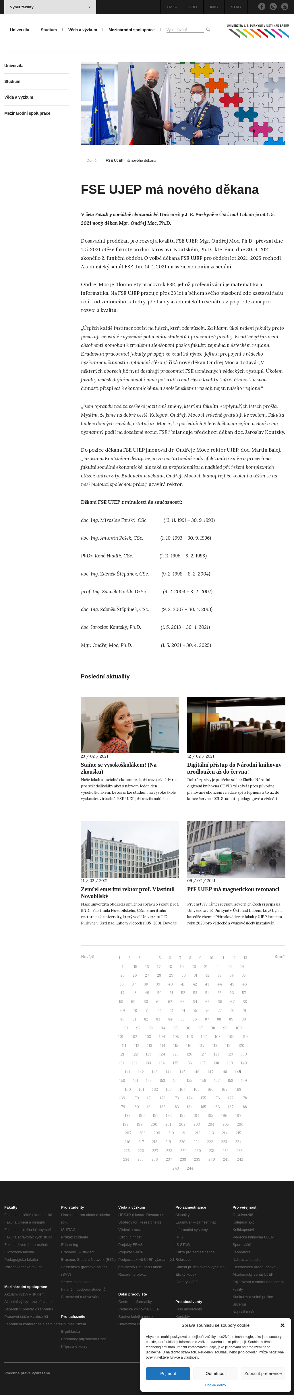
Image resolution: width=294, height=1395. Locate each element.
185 (203, 1107)
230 (198, 1150)
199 (140, 1124)
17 (158, 966)
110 (245, 1036)
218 (154, 1142)
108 (217, 1036)
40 (170, 984)
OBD (193, 7)
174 (190, 1098)
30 (183, 975)
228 (169, 1150)
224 (238, 1142)
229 (183, 1150)
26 (135, 975)
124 (162, 1054)
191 (155, 1115)
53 (195, 992)
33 (219, 975)
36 (121, 984)
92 (138, 1028)
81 (134, 1019)
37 (134, 984)
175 (203, 1098)
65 (207, 1001)
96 (188, 1028)
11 (222, 957)
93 (150, 1028)
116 (189, 1045)
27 (147, 975)
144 (169, 1072)
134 (162, 1063)
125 (176, 1054)
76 (207, 1010)
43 (207, 984)
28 (159, 975)
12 (234, 957)
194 (197, 1115)
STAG (236, 7)
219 (168, 1142)
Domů (92, 160)
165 (197, 1089)
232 (226, 1150)
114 (162, 1045)
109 (232, 1036)
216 (127, 1142)
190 (142, 1115)
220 (182, 1142)
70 (135, 1010)
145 (182, 1072)
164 (183, 1089)
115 (175, 1045)
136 (189, 1063)
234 (126, 1159)
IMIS (214, 7)
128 (216, 1054)
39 (158, 984)
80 (122, 1019)
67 (232, 1001)
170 (136, 1098)
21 (206, 966)
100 (239, 1028)
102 (134, 1036)
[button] (282, 1325)
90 (243, 1019)
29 (171, 975)
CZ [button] (172, 7)
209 (157, 1133)
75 (195, 1010)
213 (211, 1133)
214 (225, 1133)
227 (155, 1150)
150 (122, 1080)
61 (158, 1001)
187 (230, 1107)
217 (141, 1142)
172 (162, 1098)
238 (183, 1159)
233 (240, 1150)
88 (219, 1019)
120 (241, 1045)
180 (136, 1107)
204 (211, 1124)
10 (211, 957)
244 (190, 1168)
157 (217, 1080)
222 (210, 1142)
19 (182, 966)
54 (207, 992)
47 (122, 992)
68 (245, 1001)
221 (196, 1142)
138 (216, 1063)
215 (238, 1133)
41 (183, 984)
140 (244, 1063)
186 (217, 1107)
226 (141, 1150)
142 (141, 1072)
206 (240, 1124)
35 (244, 975)
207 (128, 1133)
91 (126, 1028)
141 (127, 1072)
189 (128, 1115)
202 (182, 1124)
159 (244, 1080)
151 (135, 1080)
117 (202, 1045)
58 (121, 1001)
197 (238, 1115)
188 (244, 1107)
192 (169, 1115)
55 (220, 992)
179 (122, 1107)
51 (171, 992)
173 (176, 1098)
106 (190, 1036)
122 (135, 1054)
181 (149, 1107)
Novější (87, 956)
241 (226, 1159)
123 (148, 1054)
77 (220, 1010)
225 (127, 1150)
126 (189, 1054)
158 (230, 1080)
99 (225, 1028)
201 (168, 1124)
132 (135, 1063)
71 (147, 1010)
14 (124, 966)
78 (232, 1010)
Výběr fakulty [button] (50, 7)
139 (230, 1063)
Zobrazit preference (263, 1373)
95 (175, 1028)
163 (169, 1089)
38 (146, 984)
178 (244, 1098)
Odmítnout (216, 1373)
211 (184, 1133)
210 (171, 1133)
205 (226, 1124)
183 (176, 1107)
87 (207, 1019)
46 (244, 984)
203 (197, 1124)
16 (147, 966)
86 (195, 1019)
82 (146, 1019)
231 (211, 1150)
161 (141, 1089)
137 (203, 1063)
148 (224, 1072)
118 (214, 1045)
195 (210, 1115)
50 (159, 992)
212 (197, 1133)
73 (171, 1010)
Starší (280, 956)
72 (159, 1010)
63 (182, 1001)
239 (197, 1159)
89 (231, 1019)
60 (146, 1001)
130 (244, 1054)
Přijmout (168, 1373)
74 (183, 1010)
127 (203, 1054)
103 (148, 1036)
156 (203, 1080)
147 (210, 1072)
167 (224, 1089)
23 (230, 966)
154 (176, 1080)
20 (194, 966)
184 (190, 1107)
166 (211, 1089)
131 (121, 1063)
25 (123, 975)
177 (230, 1098)
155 (189, 1080)
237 (169, 1159)
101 (120, 1036)
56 (232, 992)
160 (128, 1089)
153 (162, 1080)
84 (170, 1019)
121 (121, 1054)
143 (155, 1072)
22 (218, 966)
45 (232, 984)
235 (141, 1159)
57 (244, 992)
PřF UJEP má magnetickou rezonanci (233, 889)
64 (195, 1001)
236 (155, 1159)
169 (122, 1098)
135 (175, 1063)
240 (211, 1159)
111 (124, 1045)
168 (238, 1089)
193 (182, 1115)
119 (228, 1045)
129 (230, 1054)
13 (245, 957)
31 (195, 975)
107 (204, 1036)
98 (213, 1028)
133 (148, 1063)
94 (163, 1028)
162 (155, 1089)
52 (183, 992)
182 (162, 1107)
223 (224, 1142)
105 (176, 1036)
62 (170, 1001)
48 (134, 992)
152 (149, 1080)
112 (136, 1045)
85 (183, 1019)
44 (219, 984)
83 (158, 1019)
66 (220, 1001)
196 (224, 1115)
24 (242, 966)
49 (147, 992)
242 (240, 1159)
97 (200, 1028)
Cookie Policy (215, 1385)
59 (133, 1001)
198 (126, 1124)
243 (176, 1168)
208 (142, 1133)
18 (170, 966)
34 (231, 975)
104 (162, 1036)
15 (135, 966)
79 (244, 1010)
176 (217, 1098)
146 (197, 1072)
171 (149, 1098)
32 (207, 975)
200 (154, 1124)
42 (195, 984)
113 (149, 1045)
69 (122, 1010)
